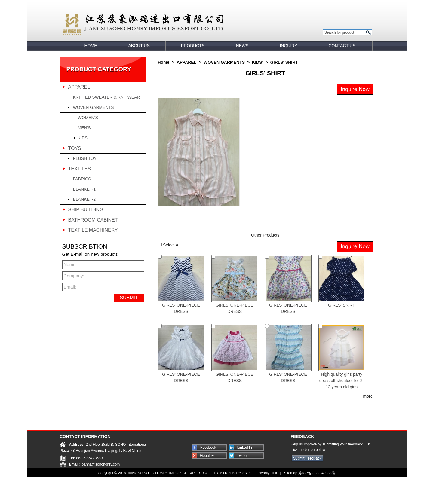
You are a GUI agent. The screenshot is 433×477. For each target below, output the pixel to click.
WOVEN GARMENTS (93, 107)
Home (164, 62)
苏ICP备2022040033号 (316, 473)
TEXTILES (79, 168)
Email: (70, 286)
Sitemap (290, 473)
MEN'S (84, 127)
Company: (73, 275)
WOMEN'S (88, 117)
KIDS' (83, 138)
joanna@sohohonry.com (100, 464)
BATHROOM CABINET (93, 219)
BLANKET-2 (84, 199)
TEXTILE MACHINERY (93, 230)
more (368, 396)
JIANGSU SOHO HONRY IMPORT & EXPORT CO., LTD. (173, 473)
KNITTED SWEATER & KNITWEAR (106, 97)
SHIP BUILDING (85, 209)
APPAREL (79, 87)
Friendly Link (266, 473)
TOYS (74, 148)
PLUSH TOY (85, 158)
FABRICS (82, 178)
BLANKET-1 (84, 189)
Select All (171, 245)
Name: (70, 264)
